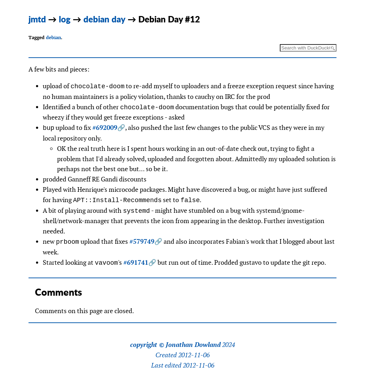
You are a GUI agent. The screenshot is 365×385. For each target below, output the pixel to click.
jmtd (37, 19)
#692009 (104, 128)
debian (53, 38)
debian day (104, 19)
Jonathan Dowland (193, 345)
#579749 (141, 242)
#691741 (135, 263)
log (65, 19)
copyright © (147, 345)
